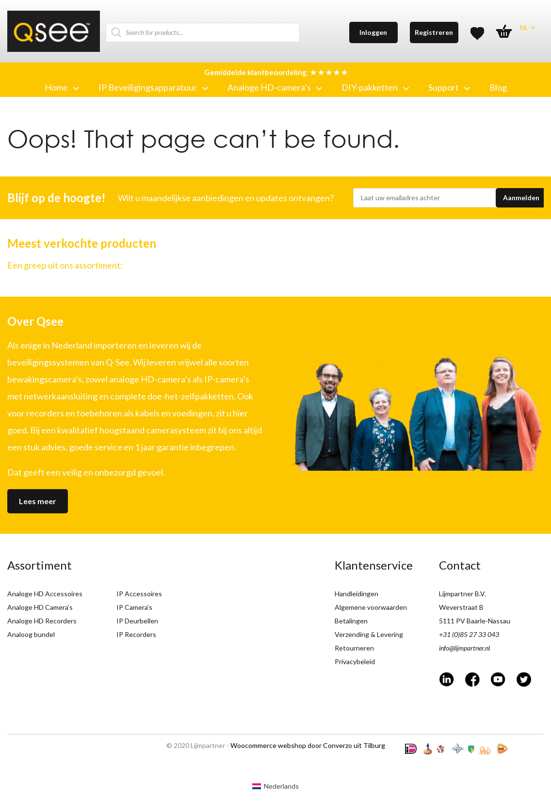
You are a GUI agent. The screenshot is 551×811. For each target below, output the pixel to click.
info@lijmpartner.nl (464, 648)
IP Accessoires (139, 593)
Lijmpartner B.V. (462, 593)
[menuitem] (275, 786)
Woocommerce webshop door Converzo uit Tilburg (307, 745)
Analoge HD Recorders (42, 621)
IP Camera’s (134, 607)
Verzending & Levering (369, 634)
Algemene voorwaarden (371, 607)
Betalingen (351, 621)
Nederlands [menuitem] (281, 786)
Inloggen (373, 32)
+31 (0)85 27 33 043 (469, 634)
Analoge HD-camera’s (274, 87)
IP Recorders (136, 634)
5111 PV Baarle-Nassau (474, 621)
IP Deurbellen (137, 621)
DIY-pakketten (375, 87)
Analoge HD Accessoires (44, 593)
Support (449, 87)
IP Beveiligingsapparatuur (153, 87)
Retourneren (354, 648)
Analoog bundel (31, 634)
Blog (498, 87)
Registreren (434, 32)
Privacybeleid (355, 661)
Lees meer (37, 501)
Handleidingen (356, 593)
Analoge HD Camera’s (40, 607)
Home (62, 87)
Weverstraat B (461, 607)
